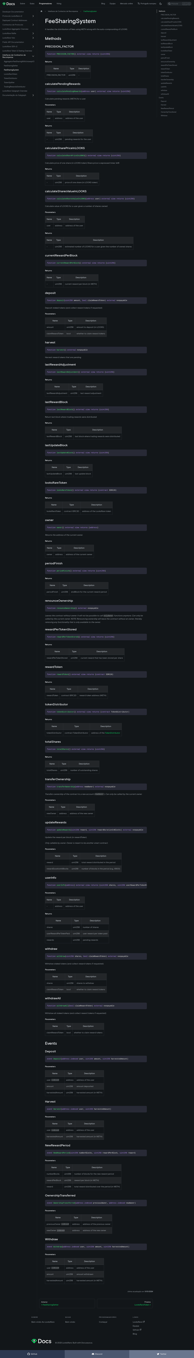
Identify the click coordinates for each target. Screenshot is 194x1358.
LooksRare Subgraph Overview (14, 91)
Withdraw (164, 116)
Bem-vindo (70, 1322)
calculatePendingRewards (170, 18)
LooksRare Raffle (9, 33)
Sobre (22, 3)
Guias (32, 3)
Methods (162, 11)
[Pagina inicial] (41, 11)
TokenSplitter (9, 82)
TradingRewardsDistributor (14, 87)
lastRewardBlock (167, 44)
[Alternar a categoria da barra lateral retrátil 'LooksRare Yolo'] (33, 38)
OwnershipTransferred (168, 112)
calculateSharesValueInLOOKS (171, 25)
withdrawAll (165, 94)
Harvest (163, 105)
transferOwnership (167, 80)
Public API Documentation (13, 42)
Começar (103, 1322)
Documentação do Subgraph (14, 95)
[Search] (179, 4)
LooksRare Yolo (8, 38)
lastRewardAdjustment (169, 40)
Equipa (112, 3)
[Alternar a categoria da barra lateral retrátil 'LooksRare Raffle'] (33, 33)
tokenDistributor (166, 72)
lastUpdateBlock (167, 47)
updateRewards (166, 83)
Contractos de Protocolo (12, 25)
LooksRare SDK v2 (9, 46)
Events (161, 98)
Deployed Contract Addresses (14, 20)
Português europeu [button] (146, 3)
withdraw (164, 90)
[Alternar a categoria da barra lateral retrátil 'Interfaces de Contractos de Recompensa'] (33, 56)
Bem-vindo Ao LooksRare (42, 1322)
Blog (103, 3)
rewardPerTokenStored (169, 65)
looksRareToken (166, 51)
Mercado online (126, 3)
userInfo (164, 87)
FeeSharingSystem (11, 70)
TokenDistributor (10, 78)
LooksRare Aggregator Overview (15, 29)
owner (163, 54)
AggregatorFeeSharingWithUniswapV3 (19, 61)
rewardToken (165, 69)
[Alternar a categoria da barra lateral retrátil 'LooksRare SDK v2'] (33, 46)
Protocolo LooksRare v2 (12, 16)
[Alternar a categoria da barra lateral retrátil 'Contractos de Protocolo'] (33, 25)
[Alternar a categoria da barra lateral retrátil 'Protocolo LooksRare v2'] (33, 16)
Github (137, 1330)
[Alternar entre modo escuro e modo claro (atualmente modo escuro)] (161, 4)
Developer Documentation (13, 12)
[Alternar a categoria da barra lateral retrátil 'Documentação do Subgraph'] (33, 95)
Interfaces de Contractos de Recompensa (14, 56)
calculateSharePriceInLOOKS (171, 22)
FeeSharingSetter (11, 66)
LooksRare (139, 1322)
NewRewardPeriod (167, 108)
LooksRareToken (10, 74)
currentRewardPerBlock (169, 29)
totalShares (165, 76)
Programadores (45, 3)
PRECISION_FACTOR (168, 15)
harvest (163, 36)
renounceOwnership (168, 62)
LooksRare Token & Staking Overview (17, 51)
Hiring (59, 3)
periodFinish (165, 58)
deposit (163, 33)
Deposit (163, 101)
